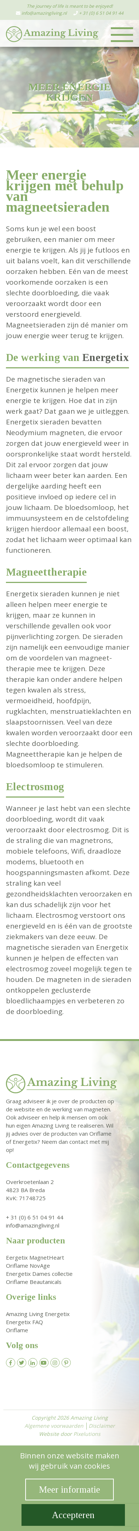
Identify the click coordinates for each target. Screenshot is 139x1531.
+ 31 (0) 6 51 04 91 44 (101, 13)
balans (28, 260)
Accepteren (73, 1515)
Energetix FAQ (24, 1322)
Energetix (105, 357)
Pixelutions (86, 1433)
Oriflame (17, 1330)
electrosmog (87, 829)
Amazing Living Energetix (38, 1314)
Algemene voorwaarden (53, 1425)
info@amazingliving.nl (44, 13)
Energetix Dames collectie (39, 1273)
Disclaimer (102, 1425)
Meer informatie (69, 1489)
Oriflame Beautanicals (34, 1281)
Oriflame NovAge (28, 1265)
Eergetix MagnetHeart (35, 1257)
